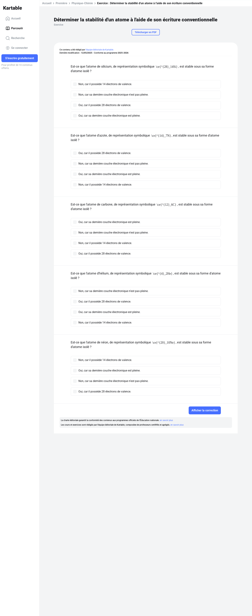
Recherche (15, 38)
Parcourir (14, 28)
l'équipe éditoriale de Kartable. (99, 49)
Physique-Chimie (82, 3)
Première (61, 3)
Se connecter (17, 48)
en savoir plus (166, 420)
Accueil (13, 18)
